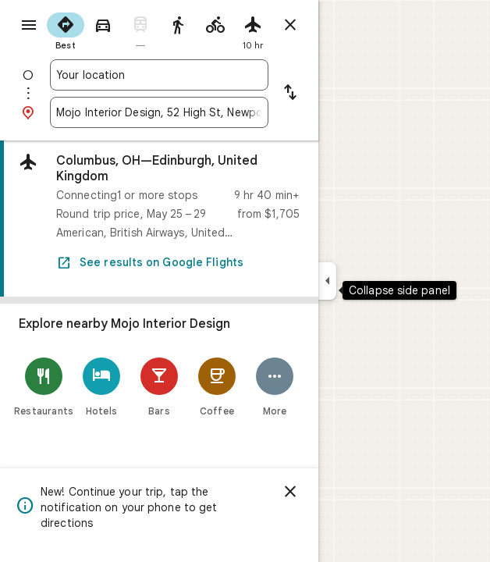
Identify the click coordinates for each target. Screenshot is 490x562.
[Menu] (28, 25)
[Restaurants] (44, 386)
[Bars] (159, 386)
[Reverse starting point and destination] (290, 93)
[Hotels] (101, 386)
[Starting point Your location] (159, 75)
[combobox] (159, 75)
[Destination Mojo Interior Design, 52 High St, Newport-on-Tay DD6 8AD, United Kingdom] (159, 112)
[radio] (65, 29)
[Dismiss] (290, 491)
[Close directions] (290, 25)
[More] (275, 386)
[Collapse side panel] (327, 281)
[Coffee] (217, 386)
